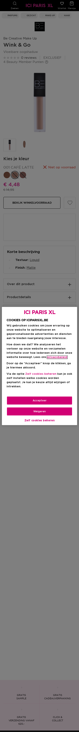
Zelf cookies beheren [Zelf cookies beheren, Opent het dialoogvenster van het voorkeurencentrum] (39, 420)
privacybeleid (57, 357)
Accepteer (40, 400)
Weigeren (39, 411)
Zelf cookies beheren (40, 374)
